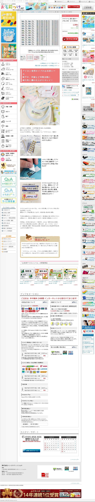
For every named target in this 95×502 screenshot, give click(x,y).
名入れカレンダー (88, 281)
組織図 (5, 249)
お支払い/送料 (6, 212)
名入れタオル (88, 292)
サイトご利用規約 (7, 231)
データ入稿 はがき (88, 258)
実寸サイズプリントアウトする (71, 92)
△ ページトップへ (74, 459)
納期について (6, 215)
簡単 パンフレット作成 (88, 241)
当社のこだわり (7, 238)
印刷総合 (88, 209)
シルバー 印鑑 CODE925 (88, 143)
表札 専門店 (88, 267)
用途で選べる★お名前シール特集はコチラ (46, 65)
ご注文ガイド (6, 210)
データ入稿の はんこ (88, 192)
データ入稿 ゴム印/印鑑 (88, 163)
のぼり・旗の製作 (88, 309)
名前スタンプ (88, 180)
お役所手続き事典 (89, 343)
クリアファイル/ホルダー (88, 304)
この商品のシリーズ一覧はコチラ (49, 63)
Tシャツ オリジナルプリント (88, 247)
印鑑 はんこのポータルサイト (88, 117)
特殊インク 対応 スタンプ (88, 198)
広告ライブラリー (7, 241)
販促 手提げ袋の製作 (88, 315)
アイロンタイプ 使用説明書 (70, 95)
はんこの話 (88, 351)
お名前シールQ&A (68, 90)
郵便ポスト (88, 272)
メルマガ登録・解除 (8, 220)
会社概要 (5, 251)
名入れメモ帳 (88, 298)
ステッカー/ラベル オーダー (88, 252)
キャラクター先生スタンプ (88, 186)
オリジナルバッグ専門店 (88, 287)
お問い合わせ (6, 223)
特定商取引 (6, 225)
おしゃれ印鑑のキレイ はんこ (88, 132)
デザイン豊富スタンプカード (88, 224)
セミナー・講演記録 (8, 246)
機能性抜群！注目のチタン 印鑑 (88, 126)
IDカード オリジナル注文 (88, 230)
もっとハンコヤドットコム (9, 244)
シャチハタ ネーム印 (88, 158)
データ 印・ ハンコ (88, 175)
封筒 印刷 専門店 (88, 218)
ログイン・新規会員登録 (9, 218)
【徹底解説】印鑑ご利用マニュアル (89, 347)
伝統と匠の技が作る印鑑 (88, 138)
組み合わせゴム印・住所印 (88, 169)
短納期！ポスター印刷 (88, 235)
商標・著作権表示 (7, 228)
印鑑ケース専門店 (88, 149)
